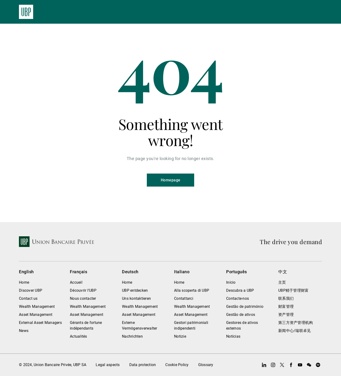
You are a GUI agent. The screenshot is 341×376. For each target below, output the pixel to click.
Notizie (180, 336)
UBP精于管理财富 (293, 290)
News (23, 330)
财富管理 (286, 306)
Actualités (78, 336)
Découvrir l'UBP (83, 290)
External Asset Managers (40, 322)
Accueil (76, 282)
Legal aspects (108, 365)
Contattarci (183, 298)
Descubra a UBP (240, 290)
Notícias (233, 336)
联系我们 (286, 298)
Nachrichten (132, 336)
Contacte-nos (237, 298)
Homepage (170, 180)
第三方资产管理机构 (295, 322)
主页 (282, 282)
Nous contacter (83, 298)
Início (231, 282)
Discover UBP (30, 290)
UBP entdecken (135, 290)
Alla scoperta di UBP (191, 290)
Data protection (142, 365)
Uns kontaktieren (136, 298)
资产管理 (286, 314)
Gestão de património (244, 306)
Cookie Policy (176, 365)
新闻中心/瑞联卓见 (294, 330)
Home (24, 282)
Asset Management (35, 314)
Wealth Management (37, 306)
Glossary (205, 365)
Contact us (28, 298)
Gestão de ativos (240, 314)
